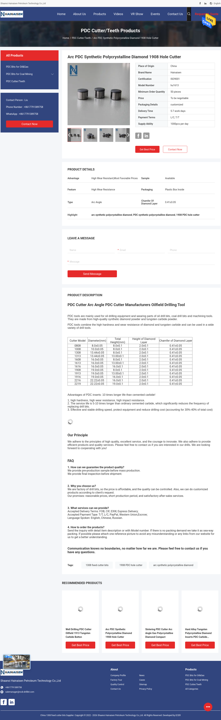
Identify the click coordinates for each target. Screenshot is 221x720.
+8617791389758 (33, 107)
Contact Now (29, 124)
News (141, 675)
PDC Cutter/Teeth (81, 38)
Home (66, 38)
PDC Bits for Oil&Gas (17, 66)
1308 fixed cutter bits (97, 565)
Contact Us (115, 689)
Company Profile (118, 675)
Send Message (92, 274)
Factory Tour (116, 680)
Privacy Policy (145, 689)
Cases (142, 680)
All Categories (191, 689)
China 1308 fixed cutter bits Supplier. (57, 715)
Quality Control (117, 684)
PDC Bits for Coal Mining (19, 74)
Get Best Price (147, 149)
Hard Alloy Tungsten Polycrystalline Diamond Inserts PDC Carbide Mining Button (198, 633)
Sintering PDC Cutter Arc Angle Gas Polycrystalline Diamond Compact (159, 633)
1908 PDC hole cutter (131, 565)
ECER (178, 715)
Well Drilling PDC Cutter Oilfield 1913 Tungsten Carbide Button (78, 633)
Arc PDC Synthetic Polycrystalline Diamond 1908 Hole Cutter (118, 633)
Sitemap (143, 684)
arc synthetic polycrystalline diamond (173, 565)
